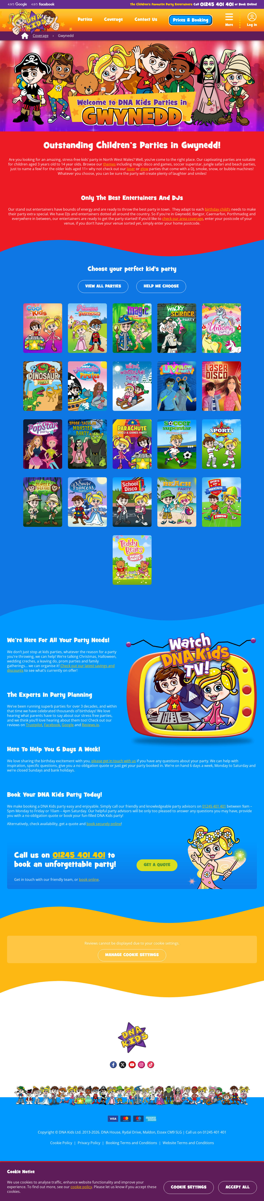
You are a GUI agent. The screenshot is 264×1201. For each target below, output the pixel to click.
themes (101, 164)
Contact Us (146, 20)
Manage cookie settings (132, 955)
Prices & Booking (190, 20)
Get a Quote (157, 865)
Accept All (237, 1187)
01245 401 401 (216, 5)
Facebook (38, 724)
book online (88, 879)
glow (130, 168)
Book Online (247, 4)
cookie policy (80, 1186)
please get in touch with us (112, 760)
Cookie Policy (62, 1142)
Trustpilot (20, 724)
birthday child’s (216, 209)
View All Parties (103, 286)
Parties (85, 20)
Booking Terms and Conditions (131, 1142)
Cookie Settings (188, 1187)
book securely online (103, 823)
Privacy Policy (90, 1142)
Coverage (113, 20)
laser (117, 168)
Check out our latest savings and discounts (74, 665)
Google (53, 724)
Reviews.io (76, 724)
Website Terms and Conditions (187, 1142)
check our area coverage (176, 218)
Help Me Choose (161, 286)
